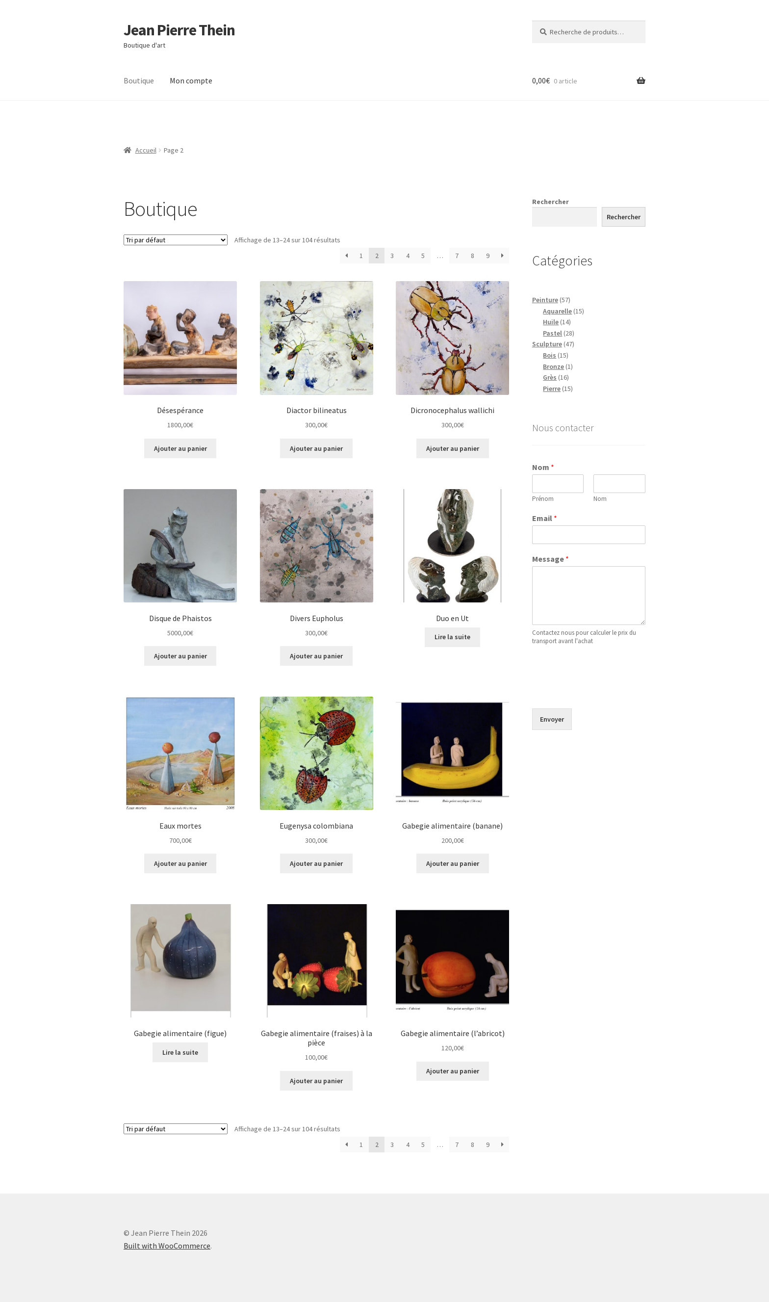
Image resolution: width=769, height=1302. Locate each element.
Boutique (139, 80)
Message (550, 559)
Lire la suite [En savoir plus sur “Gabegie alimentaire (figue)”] (180, 1052)
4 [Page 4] (408, 255)
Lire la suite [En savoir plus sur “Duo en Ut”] (452, 636)
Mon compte (191, 80)
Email (544, 518)
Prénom (543, 499)
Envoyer (552, 719)
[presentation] (606, 692)
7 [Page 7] (457, 255)
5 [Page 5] (423, 255)
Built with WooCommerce (167, 1245)
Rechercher (550, 201)
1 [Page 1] (361, 255)
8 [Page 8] (472, 255)
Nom (543, 467)
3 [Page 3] (392, 255)
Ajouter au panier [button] (180, 448)
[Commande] (176, 239)
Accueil (145, 150)
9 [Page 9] (487, 255)
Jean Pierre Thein (179, 30)
